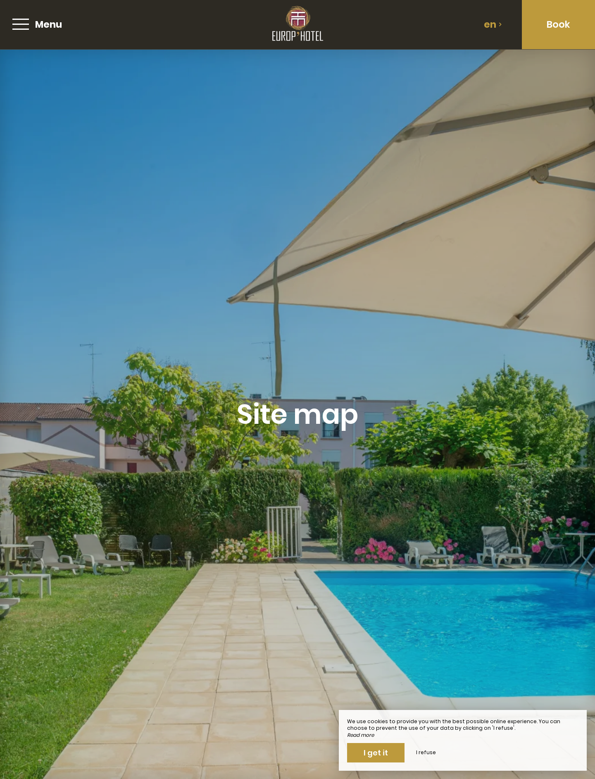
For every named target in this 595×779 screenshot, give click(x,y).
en (493, 24)
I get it (376, 753)
